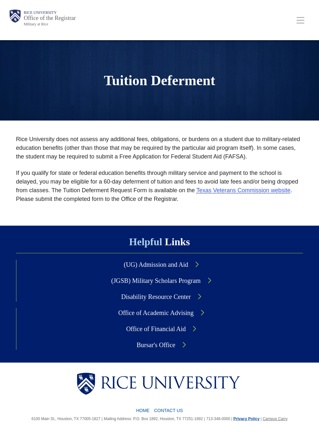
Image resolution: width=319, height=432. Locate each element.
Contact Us (168, 410)
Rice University (40, 12)
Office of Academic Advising (156, 312)
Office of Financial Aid (156, 328)
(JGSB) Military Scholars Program (155, 280)
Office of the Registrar (50, 18)
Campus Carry (275, 419)
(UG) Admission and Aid (156, 264)
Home (143, 410)
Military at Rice (36, 24)
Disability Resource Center (156, 296)
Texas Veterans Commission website (243, 190)
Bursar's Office (156, 344)
